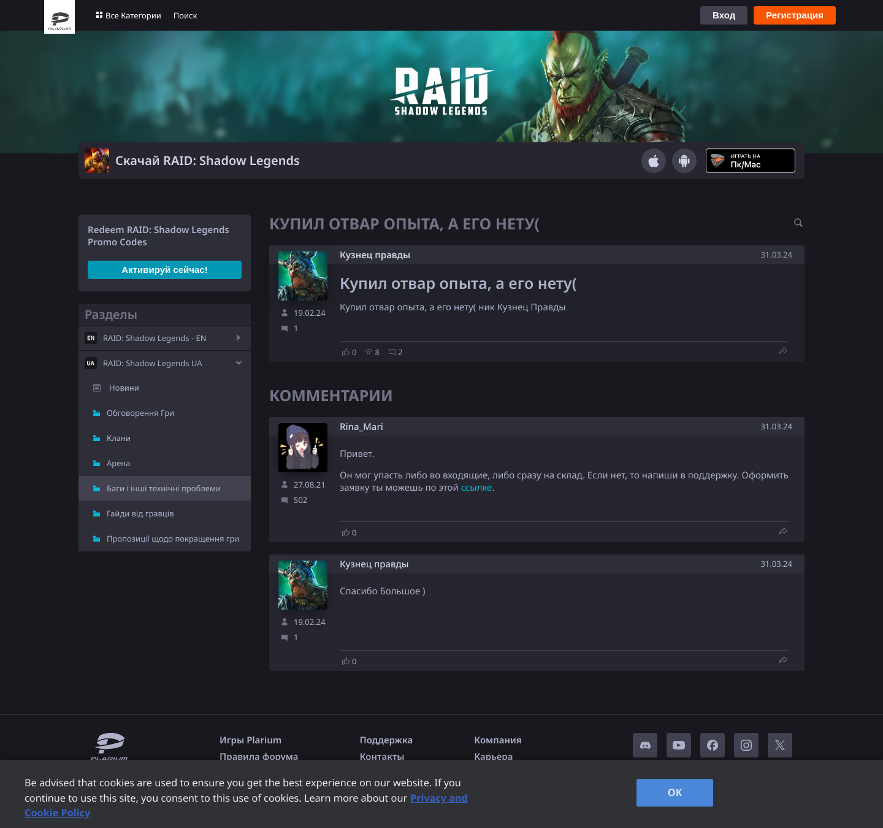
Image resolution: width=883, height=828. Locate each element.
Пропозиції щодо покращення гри (173, 538)
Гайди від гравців (140, 513)
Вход (724, 15)
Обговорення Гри (140, 412)
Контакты (382, 757)
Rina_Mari (361, 427)
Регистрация (795, 15)
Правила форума (259, 757)
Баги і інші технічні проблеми (164, 488)
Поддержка (386, 740)
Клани (119, 437)
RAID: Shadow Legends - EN (155, 337)
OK (675, 792)
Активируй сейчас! (164, 269)
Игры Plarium (250, 740)
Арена (119, 463)
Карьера (493, 757)
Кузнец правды (375, 255)
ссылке (476, 487)
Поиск (185, 15)
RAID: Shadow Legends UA (152, 363)
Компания (498, 740)
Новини (124, 387)
